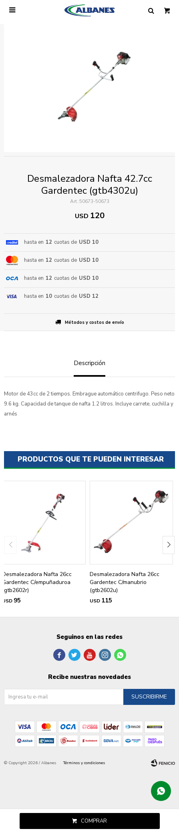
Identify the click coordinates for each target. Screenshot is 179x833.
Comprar (94, 821)
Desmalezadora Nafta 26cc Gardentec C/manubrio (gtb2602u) (124, 582)
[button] (169, 545)
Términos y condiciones (84, 763)
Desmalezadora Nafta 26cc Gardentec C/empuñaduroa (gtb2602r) (37, 582)
